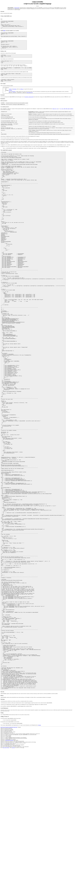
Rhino (4, 32)
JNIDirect (21, 96)
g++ (61, 117)
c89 (64, 117)
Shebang (39, 845)
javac (53, 117)
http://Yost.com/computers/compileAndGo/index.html (9, 847)
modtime (14, 96)
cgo (9, 99)
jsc (57, 117)
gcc (62, 117)
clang (68, 117)
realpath (13, 99)
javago (10, 96)
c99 (66, 117)
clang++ (71, 117)
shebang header (16, 8)
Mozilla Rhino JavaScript (9, 861)
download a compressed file (29, 105)
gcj (56, 117)
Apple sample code (30, 100)
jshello (10, 98)
